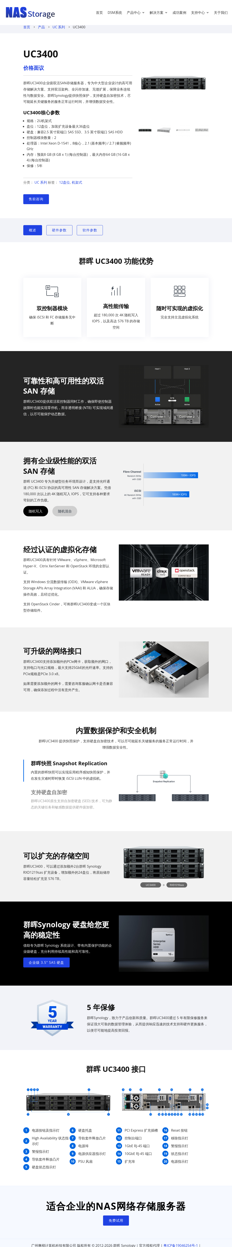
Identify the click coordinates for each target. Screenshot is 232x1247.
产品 (41, 31)
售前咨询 (36, 203)
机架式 (77, 186)
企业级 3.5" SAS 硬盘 (46, 966)
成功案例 (179, 12)
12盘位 (64, 186)
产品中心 (134, 12)
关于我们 (221, 12)
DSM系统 (115, 12)
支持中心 (198, 12)
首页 (99, 12)
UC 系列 (59, 31)
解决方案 (156, 12)
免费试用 (116, 1224)
